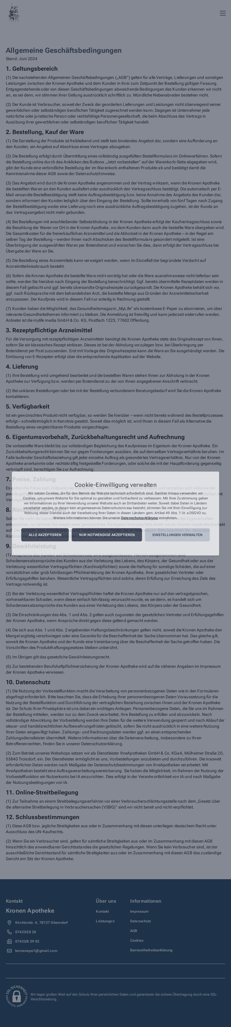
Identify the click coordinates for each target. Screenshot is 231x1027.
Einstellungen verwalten (177, 535)
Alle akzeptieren (45, 535)
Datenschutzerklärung (139, 518)
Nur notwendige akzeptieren (107, 535)
